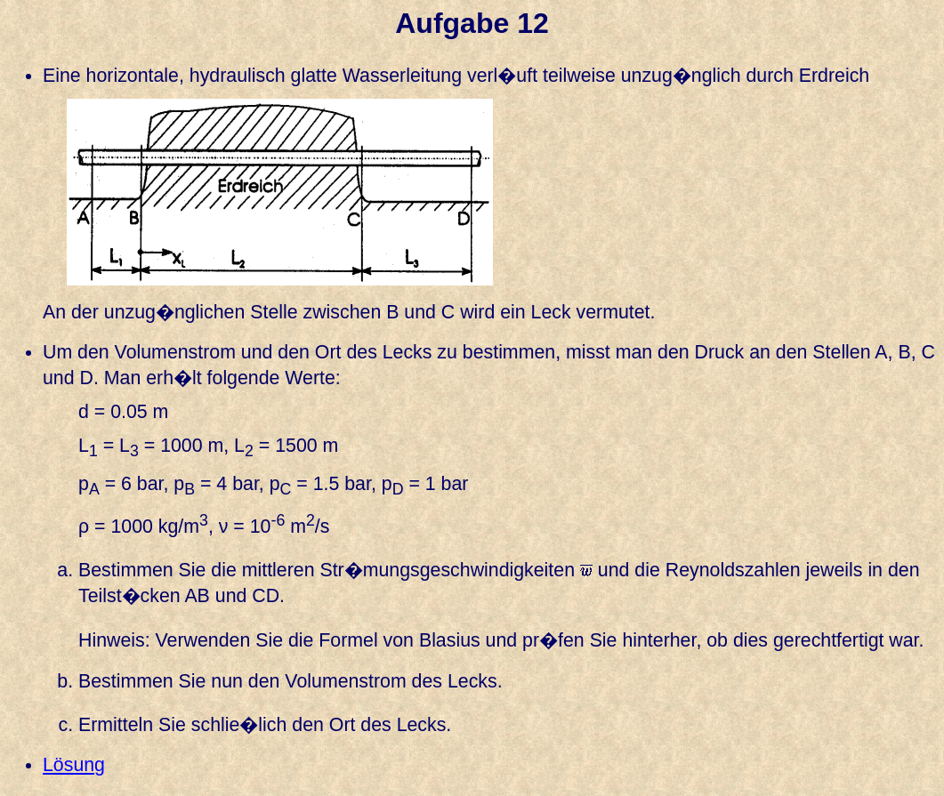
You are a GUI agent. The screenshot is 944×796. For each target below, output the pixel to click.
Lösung (74, 765)
